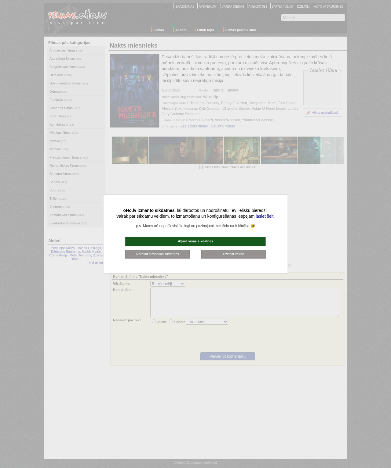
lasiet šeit (264, 216)
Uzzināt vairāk (233, 254)
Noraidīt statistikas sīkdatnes (157, 254)
